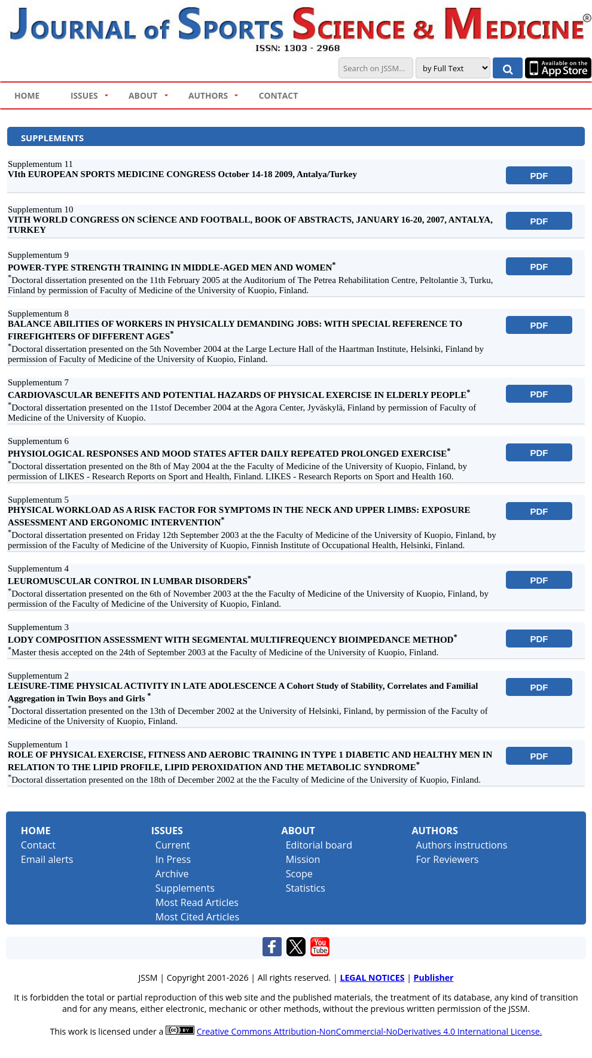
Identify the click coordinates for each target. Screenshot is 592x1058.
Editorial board (319, 845)
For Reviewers (447, 859)
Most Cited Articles (197, 916)
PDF (539, 176)
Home (36, 830)
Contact (38, 845)
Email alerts (47, 859)
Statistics (305, 888)
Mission (303, 859)
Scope (299, 873)
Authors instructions (461, 845)
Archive (172, 873)
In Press (173, 859)
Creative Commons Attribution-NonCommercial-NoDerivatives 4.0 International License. (369, 1031)
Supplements (185, 888)
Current (172, 845)
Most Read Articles (197, 902)
